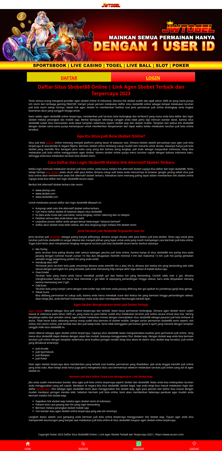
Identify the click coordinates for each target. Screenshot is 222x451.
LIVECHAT (194, 445)
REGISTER (83, 445)
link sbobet (52, 172)
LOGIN (153, 78)
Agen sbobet (36, 310)
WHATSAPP (138, 445)
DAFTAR (69, 78)
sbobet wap (43, 389)
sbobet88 (55, 236)
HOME (28, 445)
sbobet (50, 142)
